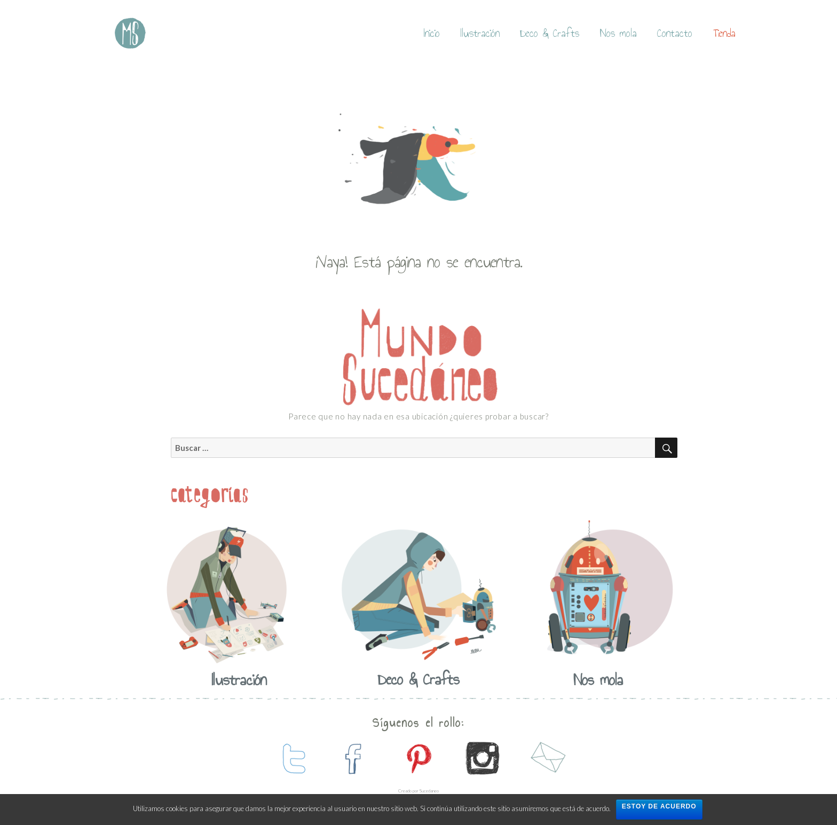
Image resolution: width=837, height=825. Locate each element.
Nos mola (618, 33)
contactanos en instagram (483, 758)
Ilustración (480, 33)
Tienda (724, 33)
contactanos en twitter (290, 758)
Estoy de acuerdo (659, 806)
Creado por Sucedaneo (418, 791)
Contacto (674, 33)
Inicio (432, 33)
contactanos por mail (547, 758)
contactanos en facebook (354, 758)
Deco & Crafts (549, 33)
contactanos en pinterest (418, 758)
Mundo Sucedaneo (130, 33)
